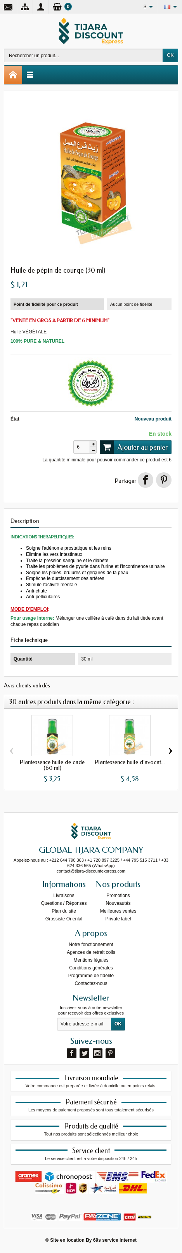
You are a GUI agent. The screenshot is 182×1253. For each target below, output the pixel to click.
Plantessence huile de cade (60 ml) (52, 765)
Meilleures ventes (118, 911)
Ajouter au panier (134, 447)
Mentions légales (90, 960)
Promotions (118, 895)
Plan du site (64, 911)
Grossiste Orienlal (63, 919)
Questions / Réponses (64, 903)
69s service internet (115, 1240)
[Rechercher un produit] (83, 55)
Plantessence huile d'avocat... (130, 762)
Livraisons (63, 895)
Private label (118, 919)
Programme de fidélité (91, 975)
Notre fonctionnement (91, 944)
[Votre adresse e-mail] (84, 1024)
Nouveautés (118, 903)
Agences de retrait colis (91, 952)
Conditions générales (91, 968)
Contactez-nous (91, 983)
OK (170, 55)
